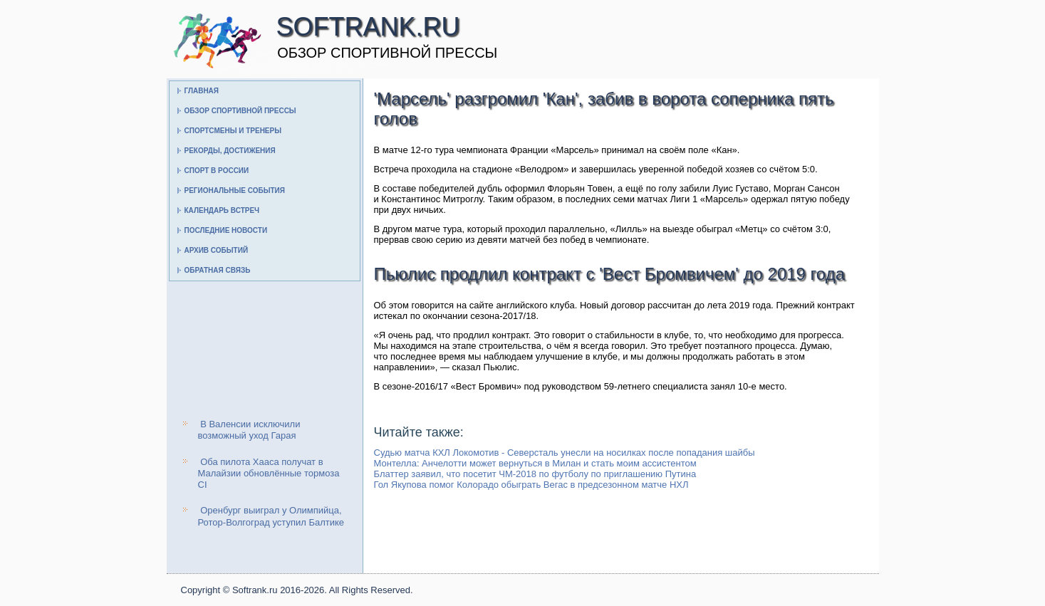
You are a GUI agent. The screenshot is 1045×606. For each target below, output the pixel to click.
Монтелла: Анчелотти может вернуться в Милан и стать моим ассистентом (535, 463)
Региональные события (234, 190)
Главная (201, 91)
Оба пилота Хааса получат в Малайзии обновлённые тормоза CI (269, 473)
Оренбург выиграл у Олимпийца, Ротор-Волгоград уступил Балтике (271, 516)
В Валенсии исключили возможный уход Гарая (249, 430)
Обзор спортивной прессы (240, 111)
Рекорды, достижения (230, 151)
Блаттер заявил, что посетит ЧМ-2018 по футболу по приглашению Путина (535, 474)
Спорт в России (216, 170)
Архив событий (216, 250)
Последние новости (226, 230)
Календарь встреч (222, 210)
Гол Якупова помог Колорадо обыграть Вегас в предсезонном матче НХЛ (531, 484)
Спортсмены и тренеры (232, 131)
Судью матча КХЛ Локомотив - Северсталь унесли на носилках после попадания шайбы (564, 452)
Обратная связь (217, 270)
